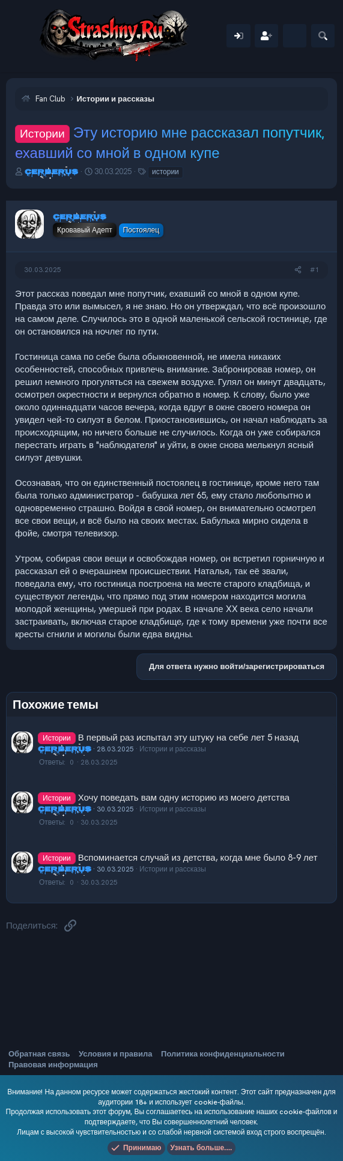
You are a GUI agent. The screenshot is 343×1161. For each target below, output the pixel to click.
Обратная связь (39, 1054)
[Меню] (22, 36)
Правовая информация (53, 1064)
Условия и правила (116, 1054)
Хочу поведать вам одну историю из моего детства (184, 798)
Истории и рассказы (172, 749)
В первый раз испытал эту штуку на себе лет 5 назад (188, 738)
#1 (314, 269)
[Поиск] (323, 35)
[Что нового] (294, 35)
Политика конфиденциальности (223, 1054)
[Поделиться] (298, 270)
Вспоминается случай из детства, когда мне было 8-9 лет (198, 858)
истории (165, 172)
